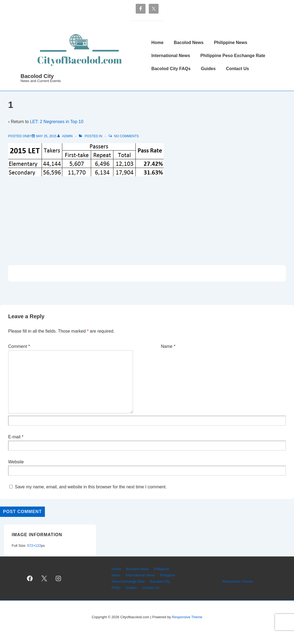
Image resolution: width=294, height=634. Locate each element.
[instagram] (58, 578)
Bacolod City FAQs (171, 68)
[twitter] (44, 578)
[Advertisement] (147, 220)
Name (167, 346)
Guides (208, 68)
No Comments (126, 136)
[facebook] (30, 578)
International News (170, 55)
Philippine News (230, 42)
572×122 (34, 546)
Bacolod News (188, 42)
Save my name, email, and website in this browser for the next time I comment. (90, 487)
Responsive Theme (237, 581)
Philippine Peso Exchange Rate (232, 55)
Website (16, 462)
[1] (46, 136)
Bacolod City (37, 76)
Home (157, 42)
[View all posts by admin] (65, 136)
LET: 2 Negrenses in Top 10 (56, 121)
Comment (19, 346)
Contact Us (237, 68)
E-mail (14, 437)
